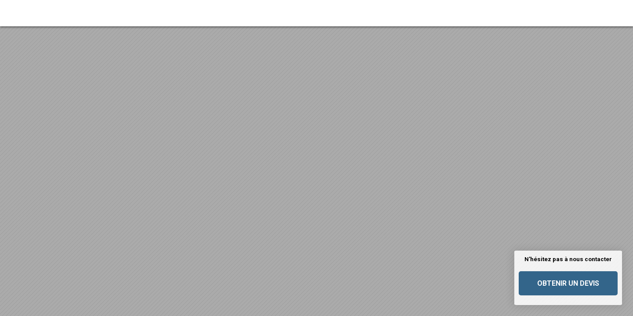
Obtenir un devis (568, 283)
